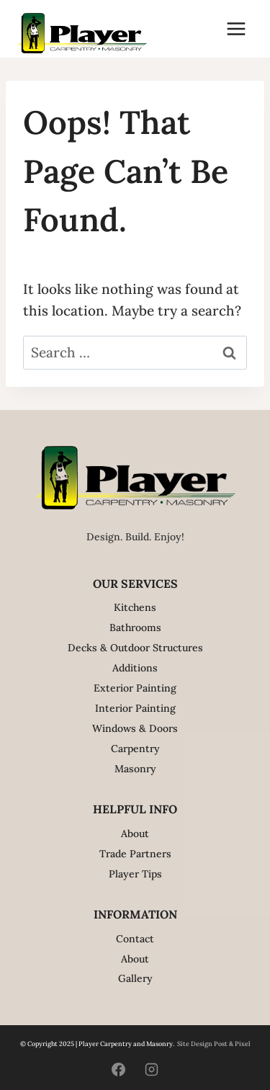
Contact (135, 938)
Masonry (135, 768)
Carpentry (135, 748)
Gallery (135, 978)
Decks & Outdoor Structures (135, 647)
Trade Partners (135, 853)
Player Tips (135, 873)
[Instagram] (151, 1069)
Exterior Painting (135, 688)
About (135, 833)
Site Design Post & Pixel (214, 1043)
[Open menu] (236, 28)
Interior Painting (135, 708)
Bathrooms (135, 627)
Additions (135, 667)
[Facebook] (118, 1069)
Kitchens (135, 607)
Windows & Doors (135, 728)
